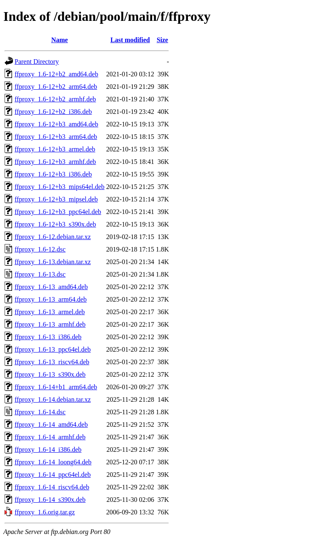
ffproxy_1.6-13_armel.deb (50, 311)
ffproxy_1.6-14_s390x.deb (50, 499)
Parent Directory (37, 61)
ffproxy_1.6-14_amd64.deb (51, 424)
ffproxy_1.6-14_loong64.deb (53, 462)
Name (59, 39)
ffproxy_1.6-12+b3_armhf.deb (55, 161)
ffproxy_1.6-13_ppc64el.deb (53, 349)
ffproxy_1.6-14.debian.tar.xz (53, 399)
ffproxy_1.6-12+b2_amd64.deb (56, 74)
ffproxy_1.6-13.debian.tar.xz (53, 261)
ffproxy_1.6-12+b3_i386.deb (53, 174)
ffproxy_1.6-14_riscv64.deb (52, 487)
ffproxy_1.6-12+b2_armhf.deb (55, 99)
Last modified (130, 39)
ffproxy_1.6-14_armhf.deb (50, 437)
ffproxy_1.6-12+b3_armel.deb (55, 149)
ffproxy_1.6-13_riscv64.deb (52, 361)
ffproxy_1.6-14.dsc (40, 412)
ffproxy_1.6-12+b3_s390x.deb (55, 224)
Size (162, 39)
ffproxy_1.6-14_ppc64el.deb (53, 474)
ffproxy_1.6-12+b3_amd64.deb (56, 124)
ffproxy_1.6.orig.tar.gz (45, 512)
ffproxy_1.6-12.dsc (40, 249)
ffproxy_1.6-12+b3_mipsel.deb (56, 199)
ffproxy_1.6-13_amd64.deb (51, 286)
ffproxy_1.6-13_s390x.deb (50, 374)
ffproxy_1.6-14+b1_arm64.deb (56, 386)
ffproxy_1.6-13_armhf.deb (50, 324)
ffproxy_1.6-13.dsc (40, 274)
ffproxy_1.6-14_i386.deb (48, 449)
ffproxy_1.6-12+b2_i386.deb (53, 111)
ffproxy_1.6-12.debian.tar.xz (53, 236)
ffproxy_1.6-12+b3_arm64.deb (56, 136)
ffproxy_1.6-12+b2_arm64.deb (56, 86)
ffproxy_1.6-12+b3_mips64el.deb (60, 186)
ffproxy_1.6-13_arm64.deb (51, 299)
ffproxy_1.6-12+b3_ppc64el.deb (58, 211)
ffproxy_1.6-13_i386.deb (48, 336)
